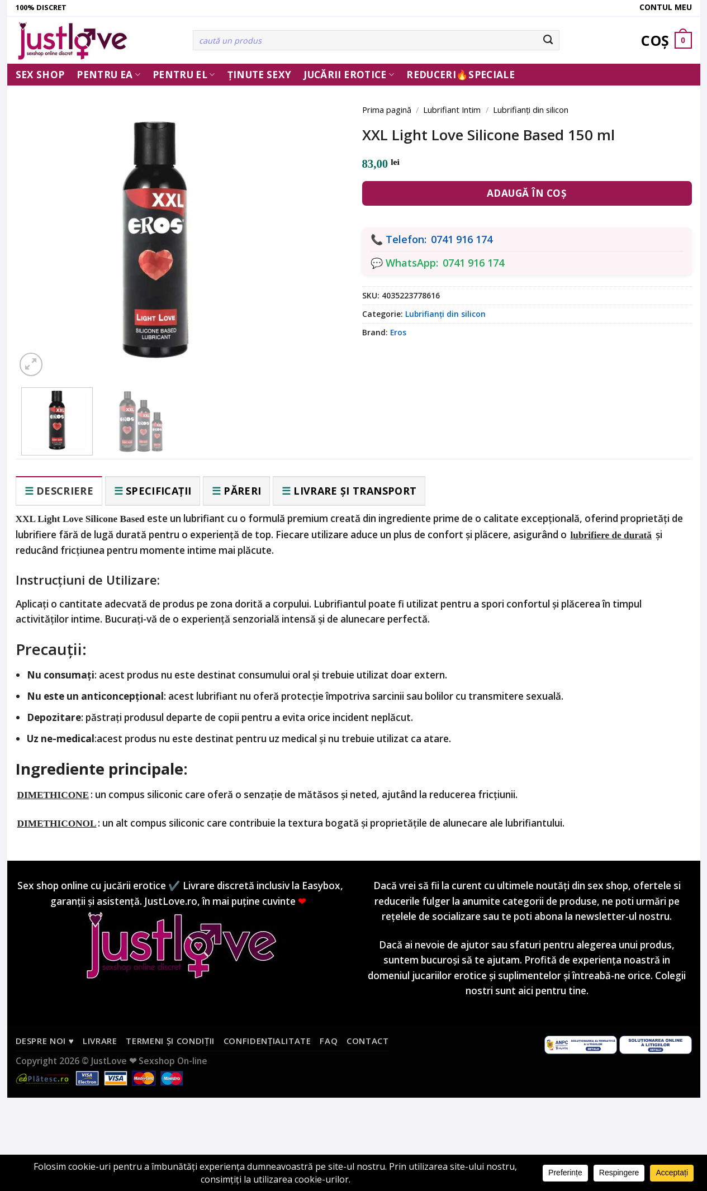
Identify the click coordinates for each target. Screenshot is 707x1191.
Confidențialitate (267, 1040)
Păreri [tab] (242, 490)
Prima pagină (386, 109)
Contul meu (665, 7)
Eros (398, 332)
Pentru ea (108, 74)
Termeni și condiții (170, 1040)
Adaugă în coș (527, 193)
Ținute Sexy (259, 74)
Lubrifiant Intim (452, 109)
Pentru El (184, 74)
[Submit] (548, 40)
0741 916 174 (461, 239)
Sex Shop (40, 74)
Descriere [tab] (64, 490)
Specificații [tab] (158, 490)
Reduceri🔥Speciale (460, 74)
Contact (368, 1040)
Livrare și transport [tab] (354, 490)
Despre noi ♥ (45, 1040)
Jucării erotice (348, 74)
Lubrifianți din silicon (530, 109)
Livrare (100, 1040)
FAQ (329, 1040)
